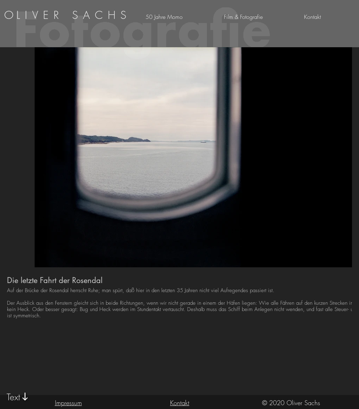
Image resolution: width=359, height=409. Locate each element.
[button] (330, 17)
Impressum (68, 403)
